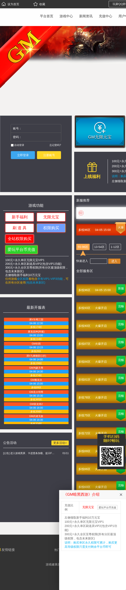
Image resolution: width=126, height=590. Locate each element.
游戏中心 (66, 16)
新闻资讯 (86, 16)
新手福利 (20, 217)
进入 (114, 261)
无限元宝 (51, 217)
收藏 (39, 4)
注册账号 (49, 155)
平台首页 (46, 16)
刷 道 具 (20, 228)
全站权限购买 (20, 238)
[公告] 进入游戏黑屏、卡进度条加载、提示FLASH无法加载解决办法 (29, 453)
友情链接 (8, 549)
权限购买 (51, 228)
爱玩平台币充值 (21, 249)
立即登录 (23, 155)
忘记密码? (55, 145)
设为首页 (10, 4)
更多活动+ (60, 442)
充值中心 (105, 16)
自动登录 (17, 145)
